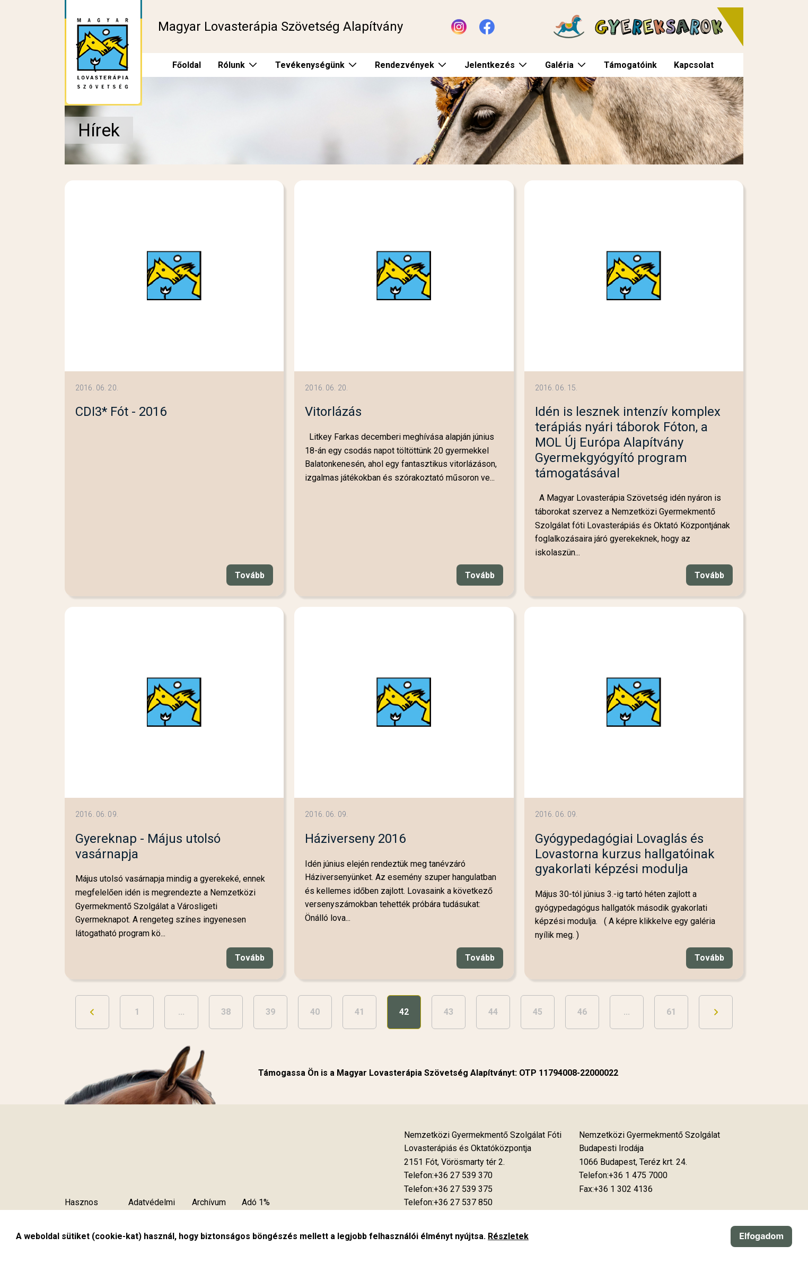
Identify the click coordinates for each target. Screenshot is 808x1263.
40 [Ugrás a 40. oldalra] (315, 1012)
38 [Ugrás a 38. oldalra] (226, 1012)
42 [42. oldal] (404, 1012)
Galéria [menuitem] (559, 65)
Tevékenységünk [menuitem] (310, 65)
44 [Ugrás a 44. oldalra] (493, 1012)
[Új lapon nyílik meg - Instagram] (459, 26)
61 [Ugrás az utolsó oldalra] (671, 1012)
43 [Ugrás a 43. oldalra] (448, 1012)
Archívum (209, 1202)
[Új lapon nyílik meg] (454, 1162)
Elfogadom (761, 1236)
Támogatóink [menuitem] (630, 65)
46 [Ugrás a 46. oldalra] (582, 1012)
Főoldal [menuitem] (186, 65)
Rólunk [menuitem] (231, 65)
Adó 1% (256, 1202)
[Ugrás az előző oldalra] (92, 1012)
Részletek (508, 1236)
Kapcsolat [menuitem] (694, 65)
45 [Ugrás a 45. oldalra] (537, 1012)
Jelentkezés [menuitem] (489, 65)
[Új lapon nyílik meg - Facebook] (487, 26)
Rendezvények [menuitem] (404, 65)
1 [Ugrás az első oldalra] (137, 1012)
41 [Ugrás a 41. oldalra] (359, 1012)
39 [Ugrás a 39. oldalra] (270, 1012)
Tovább (250, 575)
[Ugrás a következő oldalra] (716, 1012)
